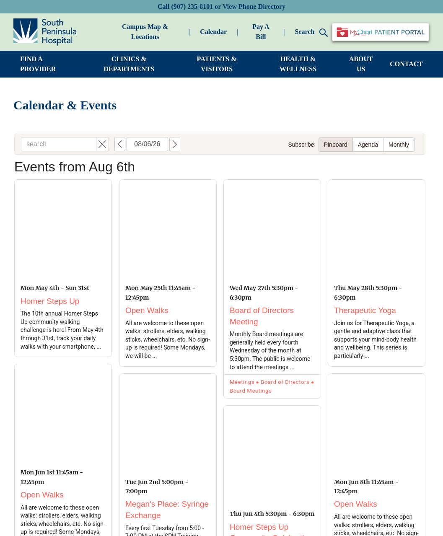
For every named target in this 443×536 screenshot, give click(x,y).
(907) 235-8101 (192, 6)
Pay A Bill (260, 31)
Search (311, 32)
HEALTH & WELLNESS (298, 64)
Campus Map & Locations (145, 31)
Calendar (213, 31)
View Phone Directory (254, 6)
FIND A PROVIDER (38, 64)
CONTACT (406, 63)
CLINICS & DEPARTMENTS (129, 64)
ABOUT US (361, 64)
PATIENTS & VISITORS (217, 64)
